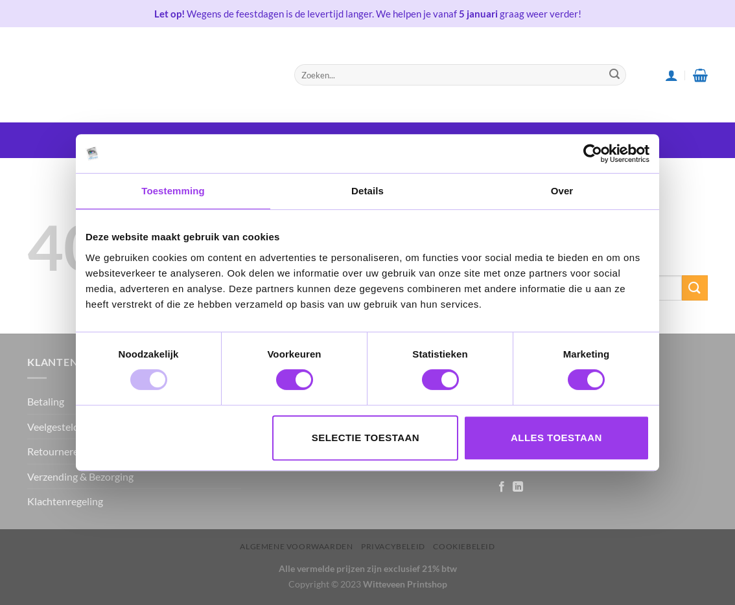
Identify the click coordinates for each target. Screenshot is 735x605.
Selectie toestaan (365, 437)
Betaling (45, 401)
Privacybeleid (393, 546)
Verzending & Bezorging (80, 476)
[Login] (671, 75)
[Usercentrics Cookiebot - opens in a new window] (592, 153)
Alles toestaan (556, 437)
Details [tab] (367, 190)
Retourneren (55, 451)
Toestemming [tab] (173, 190)
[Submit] (614, 75)
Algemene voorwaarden (296, 546)
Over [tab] (562, 190)
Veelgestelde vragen (72, 426)
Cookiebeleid (464, 546)
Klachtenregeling (65, 501)
